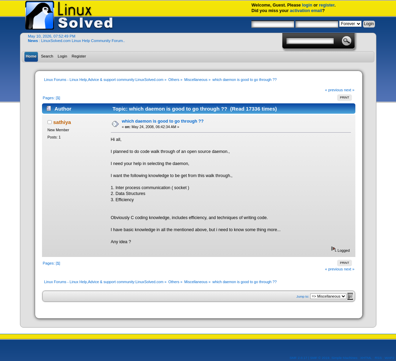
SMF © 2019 (320, 358)
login (307, 5)
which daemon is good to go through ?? (163, 121)
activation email (306, 10)
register (326, 5)
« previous (334, 90)
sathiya (62, 122)
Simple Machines (344, 358)
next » (349, 90)
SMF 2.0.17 (299, 358)
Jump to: (302, 296)
